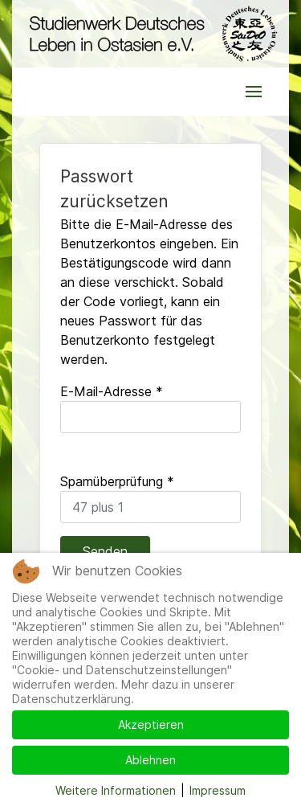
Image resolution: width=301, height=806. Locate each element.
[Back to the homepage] (150, 34)
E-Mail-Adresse (111, 391)
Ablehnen (150, 760)
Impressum (217, 790)
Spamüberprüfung (117, 481)
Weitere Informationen (115, 790)
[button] (254, 92)
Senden (105, 551)
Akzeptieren (151, 724)
